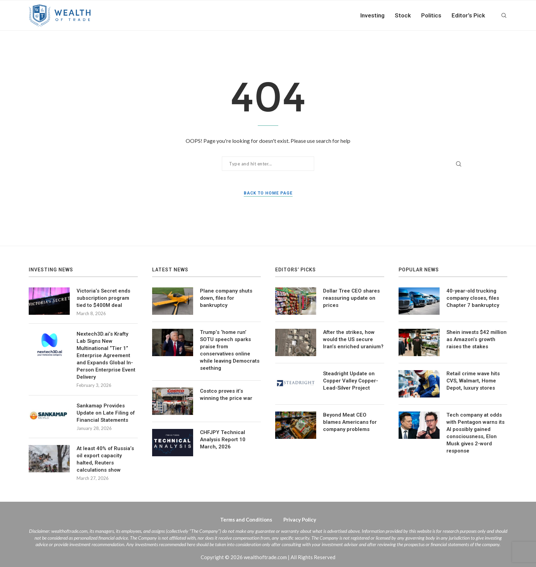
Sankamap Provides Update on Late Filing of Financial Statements (106, 413)
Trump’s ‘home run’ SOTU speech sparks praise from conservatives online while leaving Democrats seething (229, 350)
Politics (431, 15)
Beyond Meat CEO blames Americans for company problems (350, 422)
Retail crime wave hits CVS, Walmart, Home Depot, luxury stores (473, 380)
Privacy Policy (299, 519)
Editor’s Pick (468, 15)
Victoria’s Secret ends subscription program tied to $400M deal (103, 298)
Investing (372, 15)
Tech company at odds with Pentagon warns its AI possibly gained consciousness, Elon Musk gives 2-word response (475, 433)
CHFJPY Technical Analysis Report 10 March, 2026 (222, 439)
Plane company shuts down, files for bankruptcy (226, 298)
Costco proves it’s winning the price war (226, 394)
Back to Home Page (268, 193)
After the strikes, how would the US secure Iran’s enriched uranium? (353, 339)
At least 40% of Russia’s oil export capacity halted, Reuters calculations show (105, 459)
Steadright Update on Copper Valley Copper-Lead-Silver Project (350, 380)
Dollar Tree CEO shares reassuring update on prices (351, 298)
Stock (403, 15)
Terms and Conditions (246, 519)
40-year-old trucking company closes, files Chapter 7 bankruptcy (472, 298)
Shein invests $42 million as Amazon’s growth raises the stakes (476, 339)
